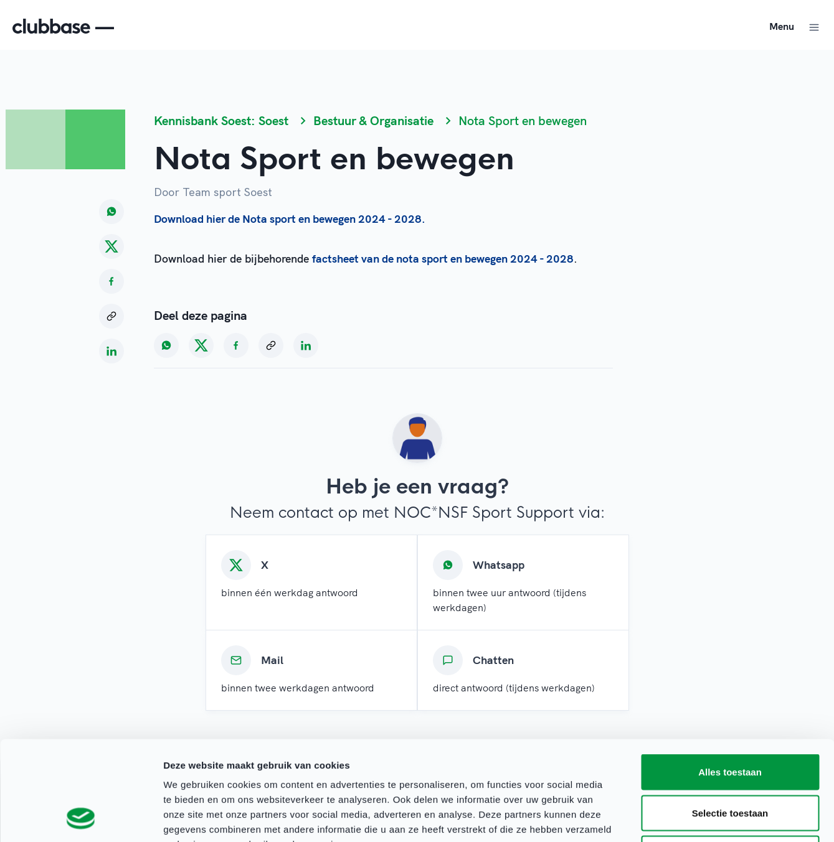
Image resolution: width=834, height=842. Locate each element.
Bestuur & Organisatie (373, 120)
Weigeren (730, 760)
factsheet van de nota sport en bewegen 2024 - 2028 (443, 258)
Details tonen (673, 817)
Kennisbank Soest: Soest (221, 120)
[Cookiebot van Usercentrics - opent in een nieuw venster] (80, 817)
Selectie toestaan (730, 719)
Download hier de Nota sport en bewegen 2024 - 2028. (289, 219)
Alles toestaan (730, 678)
